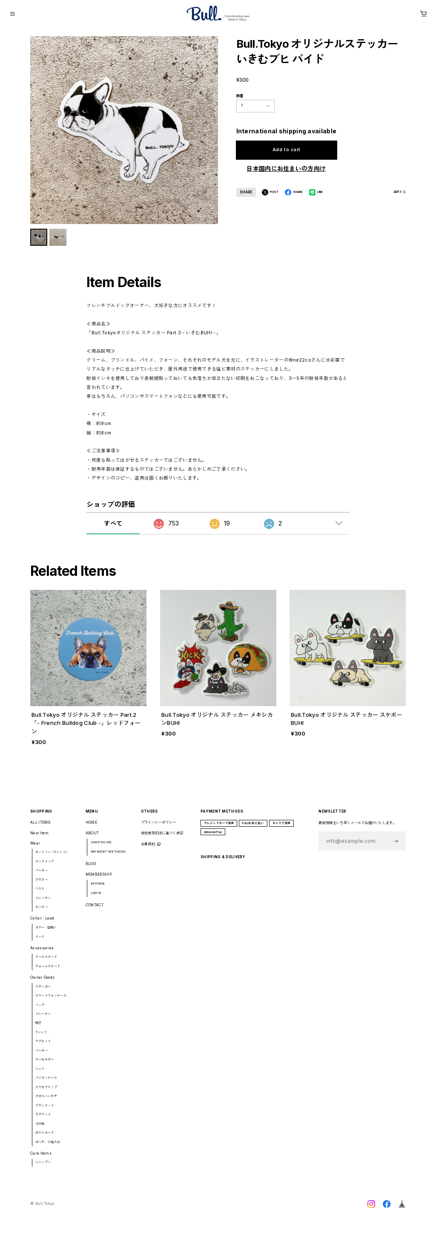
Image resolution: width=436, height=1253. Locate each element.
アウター (41, 884)
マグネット (43, 1046)
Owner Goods (42, 982)
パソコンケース (46, 1083)
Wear (35, 848)
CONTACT (94, 910)
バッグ (40, 1010)
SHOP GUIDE (101, 847)
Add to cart (286, 149)
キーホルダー (44, 1064)
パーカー (41, 875)
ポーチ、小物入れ (47, 1147)
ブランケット (44, 1110)
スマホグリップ (46, 1092)
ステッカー (43, 991)
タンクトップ (44, 866)
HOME (91, 827)
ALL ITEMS (40, 827)
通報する (399, 192)
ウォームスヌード (47, 971)
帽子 (38, 1028)
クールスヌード (46, 962)
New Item (39, 838)
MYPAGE (98, 888)
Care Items (41, 1158)
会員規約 (148, 849)
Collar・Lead (42, 923)
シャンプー (43, 1167)
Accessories (42, 953)
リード (40, 941)
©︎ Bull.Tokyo (42, 1209)
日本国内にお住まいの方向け (286, 168)
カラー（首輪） (46, 932)
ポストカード (44, 1137)
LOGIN (96, 898)
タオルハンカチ (46, 1101)
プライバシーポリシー (158, 827)
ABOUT (92, 838)
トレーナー (43, 903)
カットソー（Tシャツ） (52, 857)
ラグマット (43, 1119)
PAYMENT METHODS (108, 856)
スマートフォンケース (50, 1000)
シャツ (40, 1073)
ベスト (40, 894)
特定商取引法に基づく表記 (162, 838)
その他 (40, 1128)
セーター (41, 912)
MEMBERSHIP (99, 879)
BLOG (91, 868)
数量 (240, 96)
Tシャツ (41, 1037)
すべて (113, 528)
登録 (396, 845)
